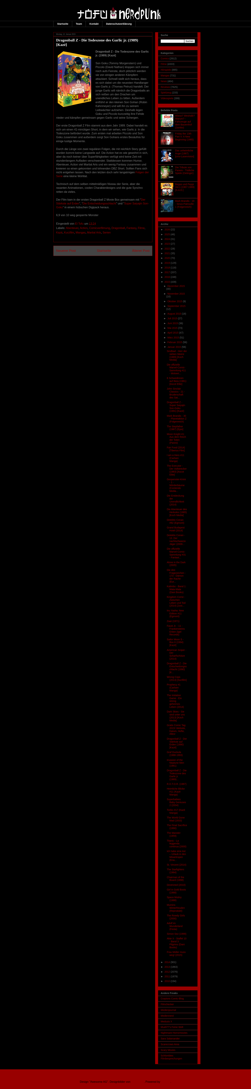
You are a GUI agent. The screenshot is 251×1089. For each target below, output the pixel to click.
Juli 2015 (172, 318)
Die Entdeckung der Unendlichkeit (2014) (175, 500)
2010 (168, 981)
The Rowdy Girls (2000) (176, 917)
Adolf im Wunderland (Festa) (174, 926)
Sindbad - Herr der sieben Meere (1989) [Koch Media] (177, 355)
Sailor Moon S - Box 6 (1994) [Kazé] (175, 642)
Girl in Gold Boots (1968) (176, 891)
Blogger (165, 1081)
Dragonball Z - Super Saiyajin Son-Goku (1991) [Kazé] (176, 406)
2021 (168, 253)
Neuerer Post (66, 250)
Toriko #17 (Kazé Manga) (176, 811)
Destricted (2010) (176, 885)
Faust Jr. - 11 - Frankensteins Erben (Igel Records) (176, 630)
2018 (168, 267)
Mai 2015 (172, 328)
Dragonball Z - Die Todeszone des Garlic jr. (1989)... (177, 775)
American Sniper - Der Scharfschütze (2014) (176, 654)
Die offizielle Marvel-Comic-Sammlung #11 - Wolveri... (176, 369)
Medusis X (166, 1021)
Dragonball (118, 228)
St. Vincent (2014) (176, 864)
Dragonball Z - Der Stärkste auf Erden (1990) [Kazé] (177, 743)
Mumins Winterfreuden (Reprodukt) (176, 908)
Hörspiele (166, 69)
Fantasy (131, 228)
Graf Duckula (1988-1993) (175, 754)
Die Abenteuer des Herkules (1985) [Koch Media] (177, 512)
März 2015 (173, 337)
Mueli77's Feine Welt (172, 1027)
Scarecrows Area (170, 1044)
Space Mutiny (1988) (174, 899)
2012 (168, 971)
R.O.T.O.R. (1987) (177, 784)
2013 (168, 966)
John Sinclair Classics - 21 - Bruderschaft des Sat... (176, 393)
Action (84, 228)
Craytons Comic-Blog (172, 998)
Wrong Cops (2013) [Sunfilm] (177, 678)
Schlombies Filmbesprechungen (171, 1057)
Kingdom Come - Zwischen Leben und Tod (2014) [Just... (176, 601)
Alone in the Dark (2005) (176, 564)
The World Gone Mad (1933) (176, 819)
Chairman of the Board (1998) (175, 879)
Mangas (81, 232)
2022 (168, 248)
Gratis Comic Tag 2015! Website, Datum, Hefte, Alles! (176, 729)
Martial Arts (94, 232)
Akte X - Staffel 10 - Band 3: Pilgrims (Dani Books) (177, 943)
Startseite (62, 23)
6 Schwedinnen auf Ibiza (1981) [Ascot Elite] (176, 381)
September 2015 (176, 306)
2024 (168, 239)
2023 (168, 243)
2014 (168, 962)
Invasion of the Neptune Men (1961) (175, 763)
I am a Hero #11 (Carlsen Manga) (175, 458)
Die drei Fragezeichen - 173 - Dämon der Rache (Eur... (176, 576)
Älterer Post (141, 250)
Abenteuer (72, 228)
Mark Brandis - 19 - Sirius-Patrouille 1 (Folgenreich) (184, 204)
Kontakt (93, 23)
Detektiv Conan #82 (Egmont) (175, 521)
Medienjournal (168, 1010)
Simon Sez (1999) (176, 933)
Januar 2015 (174, 347)
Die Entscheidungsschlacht (99, 203)
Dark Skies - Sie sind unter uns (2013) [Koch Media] (176, 716)
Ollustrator (137, 1081)
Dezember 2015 (176, 286)
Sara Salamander (170, 1038)
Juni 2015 (173, 323)
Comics (165, 58)
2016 (168, 277)
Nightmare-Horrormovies (174, 1032)
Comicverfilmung (99, 228)
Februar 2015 (175, 342)
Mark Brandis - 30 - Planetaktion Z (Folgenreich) (177, 418)
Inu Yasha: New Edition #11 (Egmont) (175, 613)
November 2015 (176, 293)
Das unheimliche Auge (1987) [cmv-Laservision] (184, 153)
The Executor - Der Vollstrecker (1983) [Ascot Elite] (177, 470)
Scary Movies (168, 1050)
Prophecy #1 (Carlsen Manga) (174, 687)
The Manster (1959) (174, 834)
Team (79, 23)
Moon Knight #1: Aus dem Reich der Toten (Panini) (176, 438)
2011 (168, 976)
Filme (141, 228)
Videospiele (167, 98)
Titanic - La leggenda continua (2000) (176, 843)
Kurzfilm (69, 232)
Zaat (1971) (173, 621)
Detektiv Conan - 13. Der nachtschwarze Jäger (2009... (176, 539)
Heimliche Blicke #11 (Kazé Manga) (176, 791)
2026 (168, 229)
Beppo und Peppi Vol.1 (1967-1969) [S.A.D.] (185, 187)
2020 (168, 258)
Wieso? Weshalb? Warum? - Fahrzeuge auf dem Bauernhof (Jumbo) (185, 121)
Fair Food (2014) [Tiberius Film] (176, 449)
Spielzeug (166, 92)
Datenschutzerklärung (119, 23)
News (164, 81)
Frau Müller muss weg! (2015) (176, 953)
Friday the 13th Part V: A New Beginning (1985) (184, 136)
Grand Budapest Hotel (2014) (176, 529)
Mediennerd (167, 1015)
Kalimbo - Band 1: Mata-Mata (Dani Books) (176, 589)
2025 (168, 234)
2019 (168, 263)
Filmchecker (167, 1004)
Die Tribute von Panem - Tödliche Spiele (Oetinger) (184, 170)
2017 (168, 272)
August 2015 (174, 313)
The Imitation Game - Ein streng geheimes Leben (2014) (175, 701)
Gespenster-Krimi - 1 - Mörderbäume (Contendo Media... (176, 485)
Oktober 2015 (175, 301)
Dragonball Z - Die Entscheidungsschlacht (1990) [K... (177, 668)
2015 (168, 281)
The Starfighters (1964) (175, 871)
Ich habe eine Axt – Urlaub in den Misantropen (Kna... (176, 855)
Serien (107, 232)
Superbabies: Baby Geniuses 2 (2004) (176, 802)
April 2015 (173, 332)
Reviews (165, 87)
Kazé (59, 232)
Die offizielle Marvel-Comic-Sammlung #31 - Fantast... (176, 553)
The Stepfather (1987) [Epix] (175, 428)
